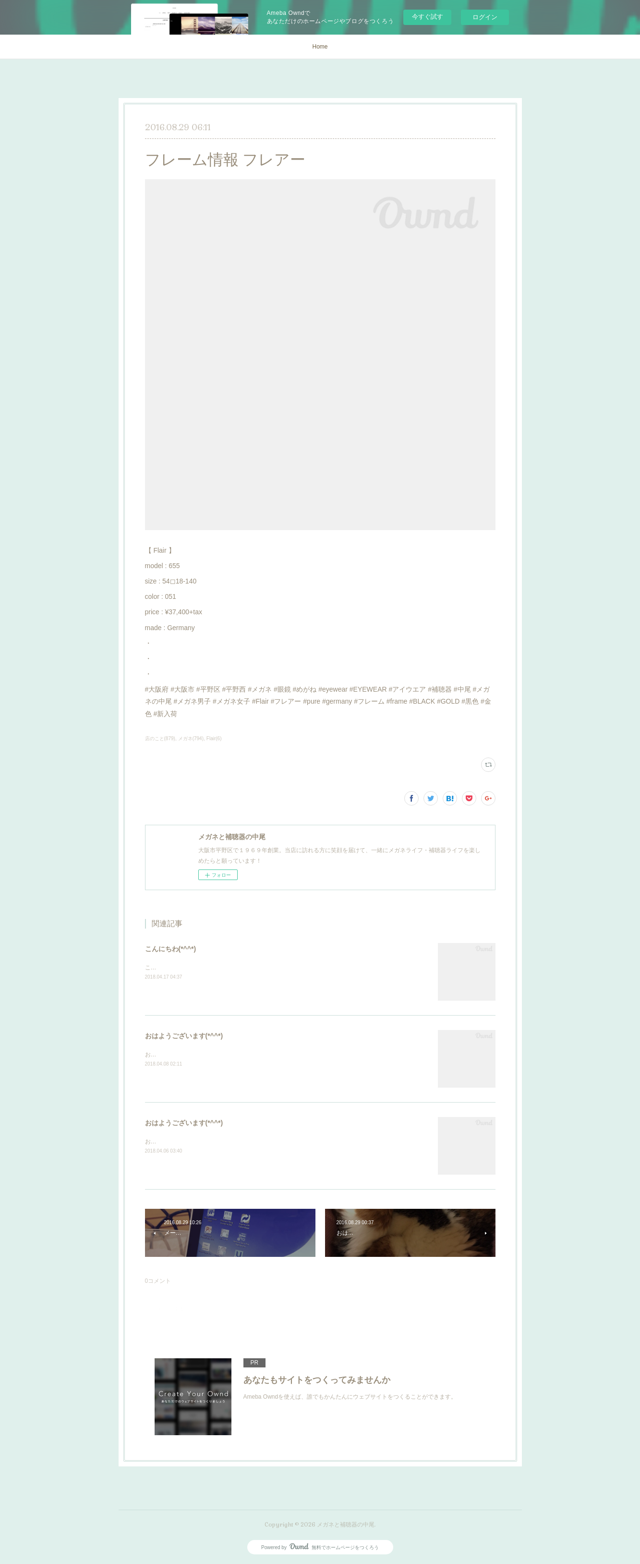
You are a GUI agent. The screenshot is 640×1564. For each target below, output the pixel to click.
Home (319, 46)
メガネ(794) (191, 738)
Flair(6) (214, 738)
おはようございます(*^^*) (184, 1036)
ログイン (484, 17)
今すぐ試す (427, 16)
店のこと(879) (160, 738)
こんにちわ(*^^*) (170, 949)
